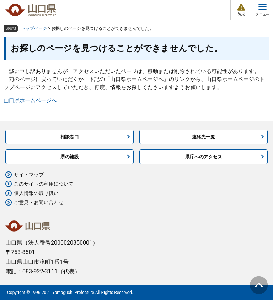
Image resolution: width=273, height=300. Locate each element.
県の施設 (69, 156)
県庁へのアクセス (203, 156)
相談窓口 (69, 137)
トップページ (34, 28)
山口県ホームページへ (30, 100)
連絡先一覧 (203, 137)
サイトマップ (29, 175)
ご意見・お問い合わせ (39, 202)
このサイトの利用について (44, 184)
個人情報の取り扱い (36, 193)
